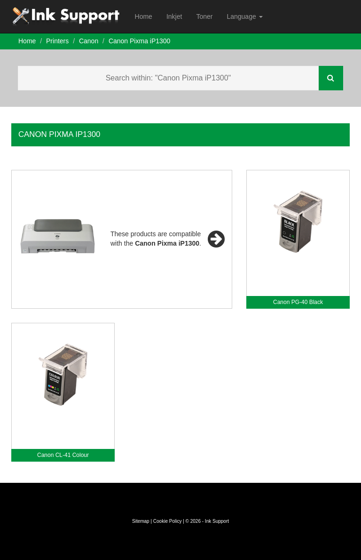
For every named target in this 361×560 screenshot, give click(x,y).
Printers (57, 41)
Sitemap (140, 521)
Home (143, 16)
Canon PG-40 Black (298, 302)
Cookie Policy (167, 521)
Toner (204, 16)
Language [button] (244, 16)
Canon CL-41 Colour (63, 455)
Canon (88, 41)
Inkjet (174, 16)
